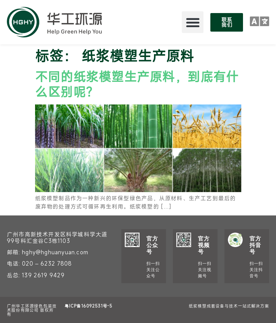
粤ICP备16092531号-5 (88, 306)
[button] (192, 22)
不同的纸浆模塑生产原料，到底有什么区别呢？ (137, 83)
